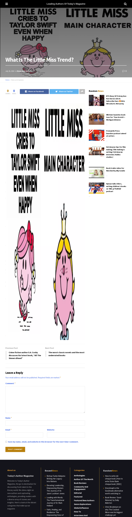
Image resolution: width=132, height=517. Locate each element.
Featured (78, 496)
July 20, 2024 (9, 71)
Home (7, 80)
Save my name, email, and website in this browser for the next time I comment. (43, 442)
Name (8, 418)
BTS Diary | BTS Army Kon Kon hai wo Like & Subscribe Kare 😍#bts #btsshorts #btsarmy (116, 100)
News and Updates (24, 71)
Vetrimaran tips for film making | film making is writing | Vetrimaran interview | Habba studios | (116, 152)
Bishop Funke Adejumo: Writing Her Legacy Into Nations (56, 479)
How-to (77, 511)
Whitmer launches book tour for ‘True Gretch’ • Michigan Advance (115, 117)
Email (8, 429)
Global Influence (81, 508)
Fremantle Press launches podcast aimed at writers (116, 133)
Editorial (78, 493)
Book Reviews (80, 483)
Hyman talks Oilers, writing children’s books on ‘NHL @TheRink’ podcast (116, 187)
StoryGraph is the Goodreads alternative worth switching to (114, 491)
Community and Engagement (81, 488)
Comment (10, 383)
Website (50, 430)
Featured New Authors (84, 500)
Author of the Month (83, 479)
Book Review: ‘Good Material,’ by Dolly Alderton (113, 500)
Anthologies (79, 475)
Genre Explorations (82, 504)
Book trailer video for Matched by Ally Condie (115, 169)
